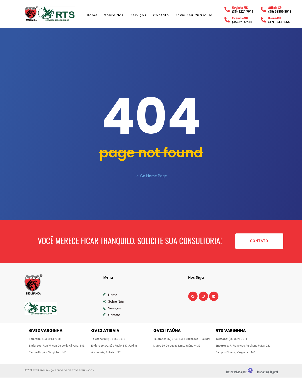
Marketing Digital (267, 372)
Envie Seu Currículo (194, 15)
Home (92, 15)
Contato (161, 15)
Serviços (138, 15)
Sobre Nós (114, 15)
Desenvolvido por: (237, 372)
